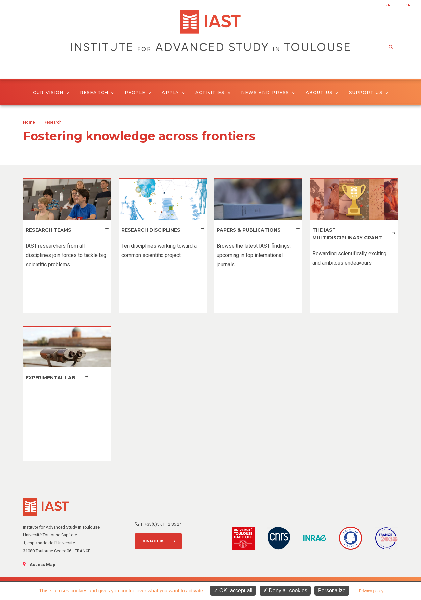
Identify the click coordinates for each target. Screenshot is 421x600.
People (138, 92)
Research (97, 92)
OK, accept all (233, 590)
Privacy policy (371, 591)
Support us (368, 92)
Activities (212, 92)
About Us (322, 92)
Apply (173, 92)
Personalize (332, 590)
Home (29, 122)
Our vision (51, 92)
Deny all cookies (285, 590)
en (408, 5)
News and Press (268, 92)
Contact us (153, 541)
